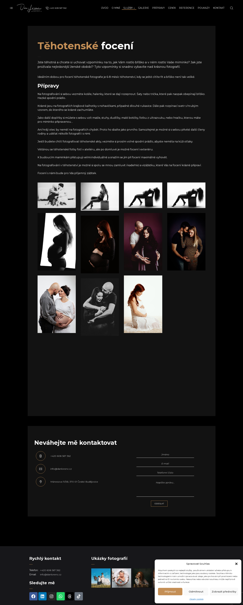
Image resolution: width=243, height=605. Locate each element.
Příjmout (170, 591)
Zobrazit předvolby (224, 591)
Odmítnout (196, 591)
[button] (236, 563)
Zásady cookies (196, 599)
